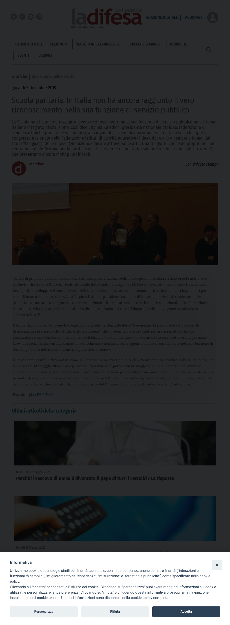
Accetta (186, 612)
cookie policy (141, 598)
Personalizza (43, 612)
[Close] (217, 565)
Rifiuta (115, 612)
